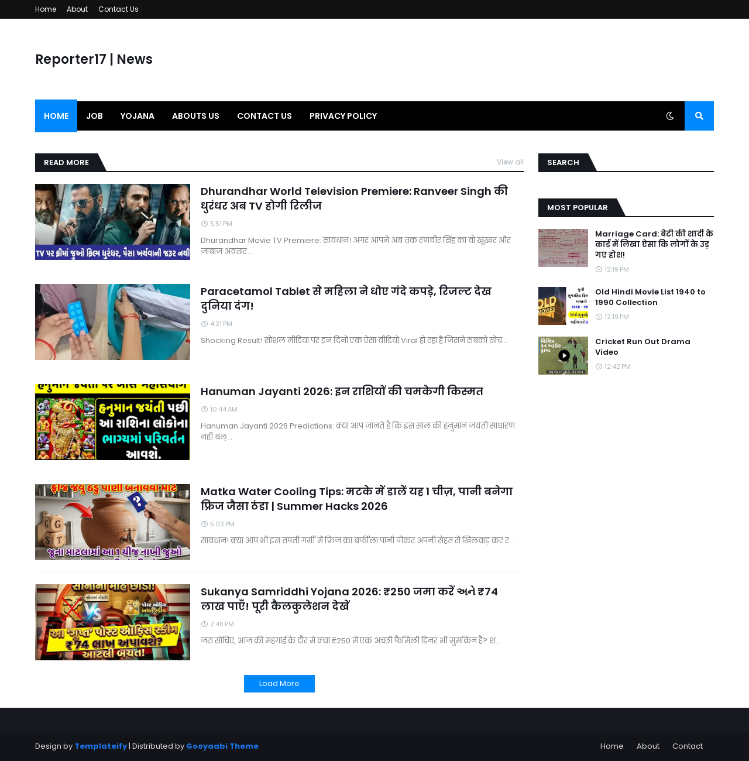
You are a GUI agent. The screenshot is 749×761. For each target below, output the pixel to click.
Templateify (100, 746)
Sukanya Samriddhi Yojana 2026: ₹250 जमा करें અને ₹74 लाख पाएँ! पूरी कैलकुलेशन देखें (349, 598)
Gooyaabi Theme (222, 746)
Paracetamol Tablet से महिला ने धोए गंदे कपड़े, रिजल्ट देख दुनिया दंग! (346, 298)
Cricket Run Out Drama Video (642, 347)
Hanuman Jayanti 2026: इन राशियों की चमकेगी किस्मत (342, 391)
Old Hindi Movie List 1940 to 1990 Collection (650, 297)
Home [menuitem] (56, 116)
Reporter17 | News (94, 59)
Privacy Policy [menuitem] (343, 116)
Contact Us (118, 9)
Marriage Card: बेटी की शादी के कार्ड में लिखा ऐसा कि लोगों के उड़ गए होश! (654, 244)
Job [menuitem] (94, 116)
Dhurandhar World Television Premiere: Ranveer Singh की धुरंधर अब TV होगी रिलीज (354, 198)
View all (510, 162)
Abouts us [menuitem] (195, 116)
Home (45, 9)
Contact (687, 746)
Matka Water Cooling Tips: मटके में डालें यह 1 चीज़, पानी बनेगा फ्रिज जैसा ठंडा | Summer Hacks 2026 (357, 498)
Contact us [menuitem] (264, 116)
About (77, 9)
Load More (279, 683)
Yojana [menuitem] (137, 116)
